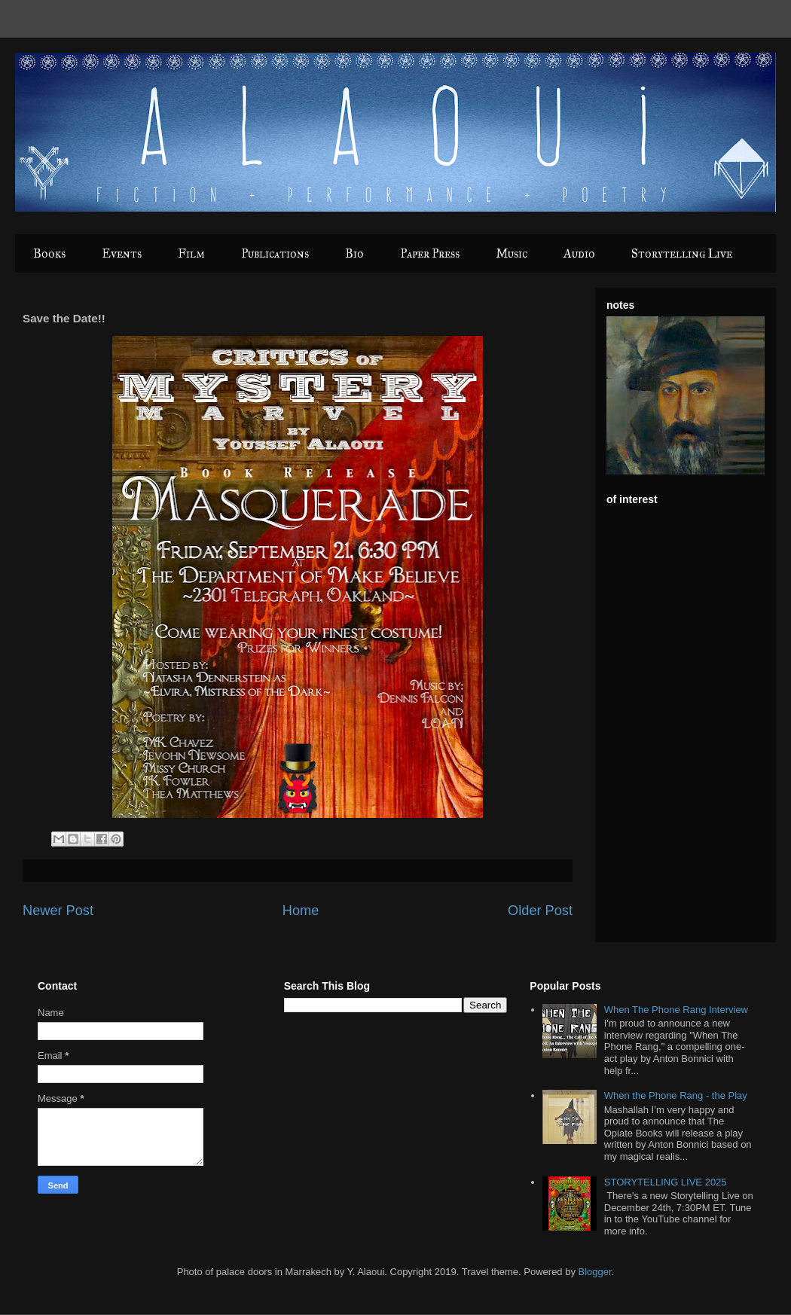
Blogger (595, 1271)
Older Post (540, 910)
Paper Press (430, 253)
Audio (579, 253)
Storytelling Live (681, 253)
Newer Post (58, 910)
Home (300, 910)
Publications (275, 253)
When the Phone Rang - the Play (675, 1095)
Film (191, 253)
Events (122, 253)
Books (49, 253)
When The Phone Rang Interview (676, 1009)
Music (511, 253)
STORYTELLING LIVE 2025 (665, 1182)
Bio (354, 253)
